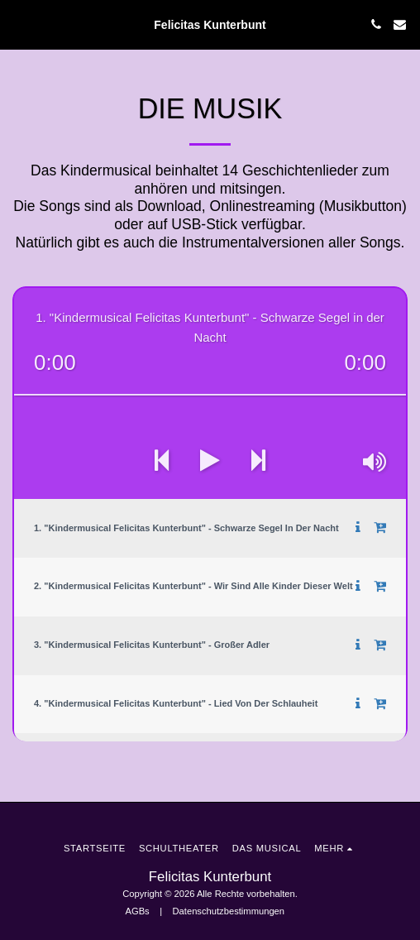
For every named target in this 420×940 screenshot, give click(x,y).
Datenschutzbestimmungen (229, 911)
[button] (18, 24)
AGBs (137, 911)
